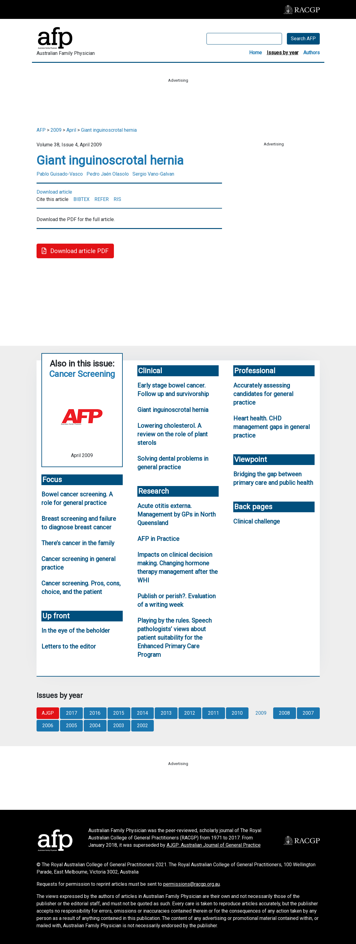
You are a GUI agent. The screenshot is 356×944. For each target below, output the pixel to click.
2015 (118, 713)
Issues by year (282, 52)
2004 (95, 725)
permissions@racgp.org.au (191, 884)
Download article (54, 192)
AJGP (48, 713)
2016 (95, 713)
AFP (41, 130)
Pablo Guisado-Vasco (60, 174)
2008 (284, 713)
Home (255, 52)
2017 (71, 713)
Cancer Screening (82, 374)
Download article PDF (75, 251)
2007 (308, 713)
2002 (142, 725)
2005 (71, 725)
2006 (47, 725)
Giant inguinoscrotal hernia (109, 130)
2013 (166, 713)
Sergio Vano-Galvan (153, 174)
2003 (118, 725)
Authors (311, 52)
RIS (117, 199)
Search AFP (303, 38)
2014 (142, 713)
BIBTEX (81, 199)
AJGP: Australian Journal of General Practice (214, 845)
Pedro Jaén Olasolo (107, 174)
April (71, 130)
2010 (237, 713)
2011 (213, 713)
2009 (56, 130)
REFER (101, 199)
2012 (189, 713)
